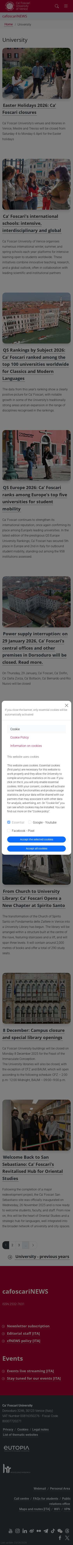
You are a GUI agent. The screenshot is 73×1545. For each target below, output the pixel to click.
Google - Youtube (44, 822)
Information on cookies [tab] (26, 746)
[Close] (66, 705)
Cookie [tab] (15, 729)
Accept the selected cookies (36, 839)
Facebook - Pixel (23, 831)
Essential (18, 822)
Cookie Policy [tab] (19, 737)
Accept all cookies (36, 848)
